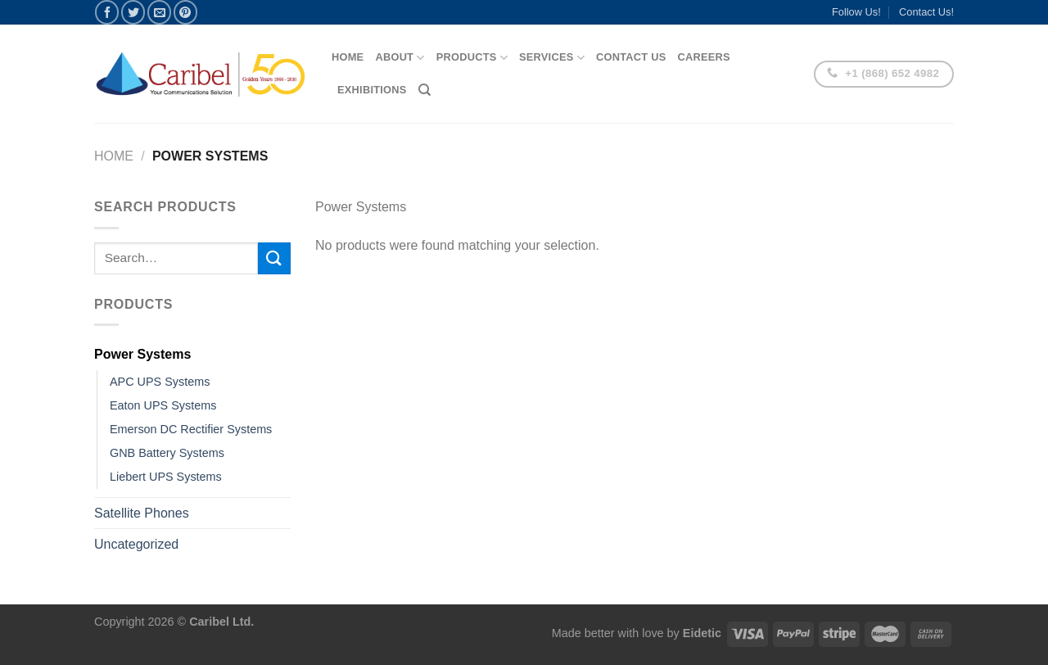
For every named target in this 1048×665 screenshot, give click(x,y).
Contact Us (631, 57)
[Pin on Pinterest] (185, 12)
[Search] (424, 90)
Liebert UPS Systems (166, 476)
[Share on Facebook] (107, 12)
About (399, 58)
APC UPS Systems (160, 381)
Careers (703, 57)
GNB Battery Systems (167, 452)
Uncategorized (136, 544)
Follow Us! (856, 12)
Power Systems (142, 354)
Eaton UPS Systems (163, 405)
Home (348, 57)
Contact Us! (926, 12)
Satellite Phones (141, 513)
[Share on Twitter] (133, 12)
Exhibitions (372, 90)
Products (472, 58)
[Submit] (274, 258)
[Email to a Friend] (159, 12)
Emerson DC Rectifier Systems (191, 429)
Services (552, 58)
